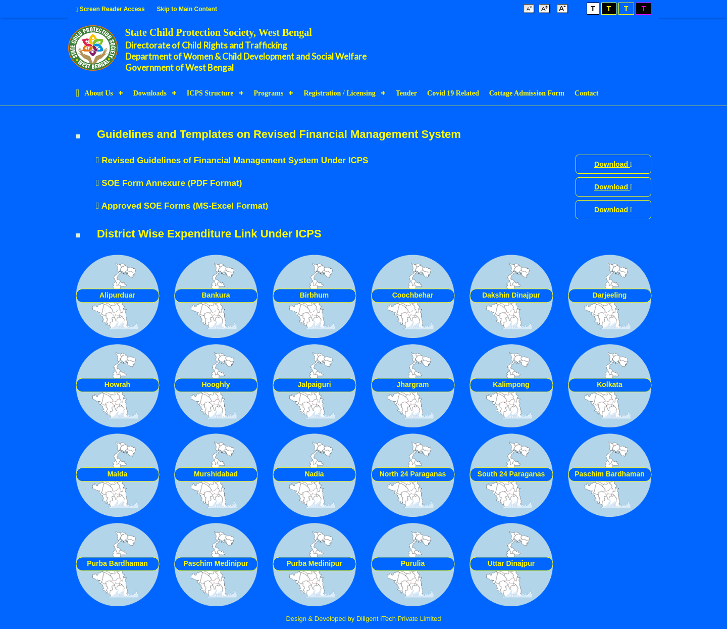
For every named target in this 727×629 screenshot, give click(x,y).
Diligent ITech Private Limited (398, 618)
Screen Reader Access (110, 9)
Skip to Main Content (187, 9)
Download (613, 164)
